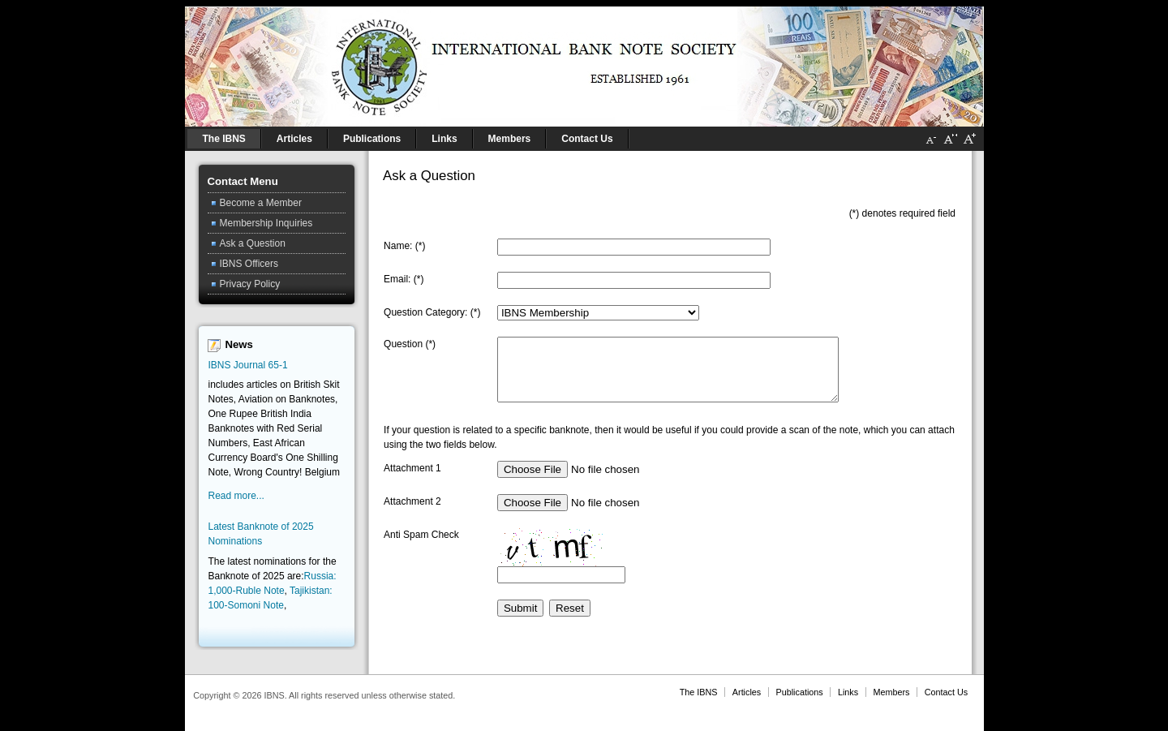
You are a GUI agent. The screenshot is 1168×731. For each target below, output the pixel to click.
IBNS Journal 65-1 (248, 365)
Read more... (236, 495)
